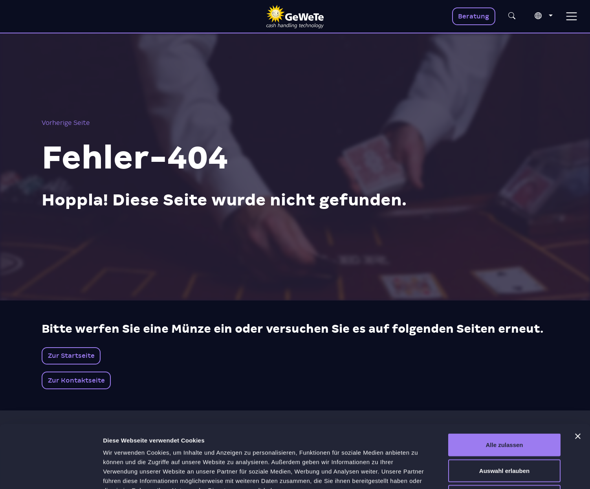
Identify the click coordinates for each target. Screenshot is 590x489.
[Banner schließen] (578, 377)
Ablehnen (504, 437)
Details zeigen (418, 473)
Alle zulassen (504, 386)
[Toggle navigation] (571, 16)
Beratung (473, 16)
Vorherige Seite (66, 123)
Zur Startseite (71, 356)
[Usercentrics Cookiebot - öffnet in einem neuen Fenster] (50, 474)
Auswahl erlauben (504, 411)
